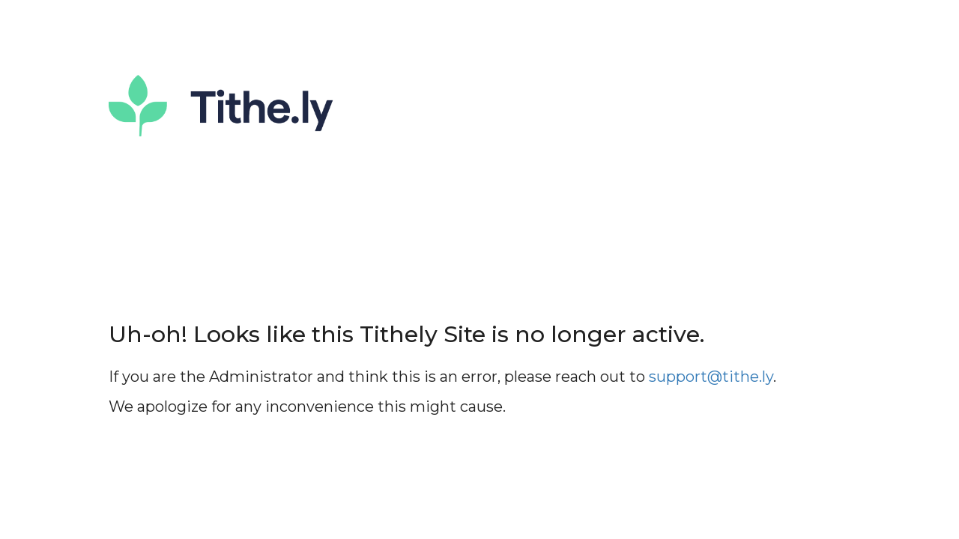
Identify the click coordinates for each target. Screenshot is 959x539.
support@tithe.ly (711, 377)
